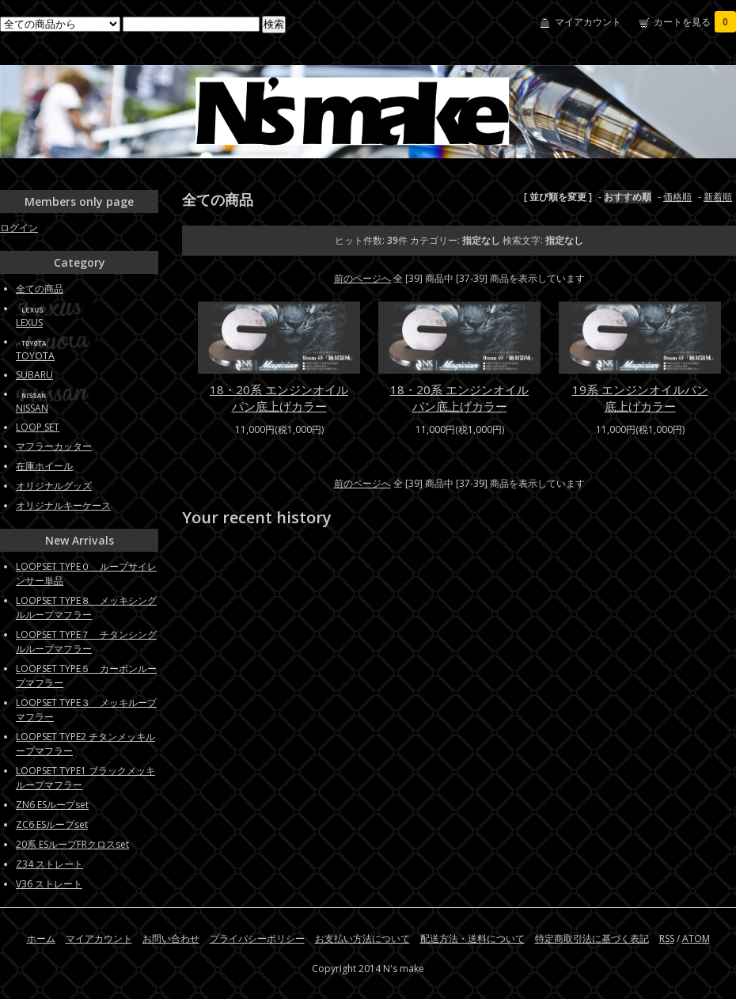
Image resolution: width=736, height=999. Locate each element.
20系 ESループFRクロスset (72, 844)
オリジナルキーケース (63, 505)
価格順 (677, 196)
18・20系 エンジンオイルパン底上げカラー (279, 398)
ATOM (696, 938)
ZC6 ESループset (52, 824)
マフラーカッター (54, 446)
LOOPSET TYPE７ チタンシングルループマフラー (86, 641)
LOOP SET (37, 427)
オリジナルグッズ (54, 485)
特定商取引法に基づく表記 (592, 938)
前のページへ (362, 278)
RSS (666, 938)
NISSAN (32, 408)
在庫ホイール (44, 466)
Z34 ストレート (49, 864)
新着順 (718, 196)
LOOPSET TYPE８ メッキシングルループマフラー (86, 607)
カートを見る (695, 21)
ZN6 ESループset (52, 804)
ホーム (41, 938)
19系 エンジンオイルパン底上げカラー (640, 398)
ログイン (19, 227)
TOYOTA (35, 356)
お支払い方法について (362, 938)
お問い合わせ (170, 938)
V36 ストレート (49, 884)
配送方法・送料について (472, 938)
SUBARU (34, 375)
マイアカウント (588, 21)
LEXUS (29, 322)
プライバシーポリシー (257, 938)
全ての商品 (39, 288)
